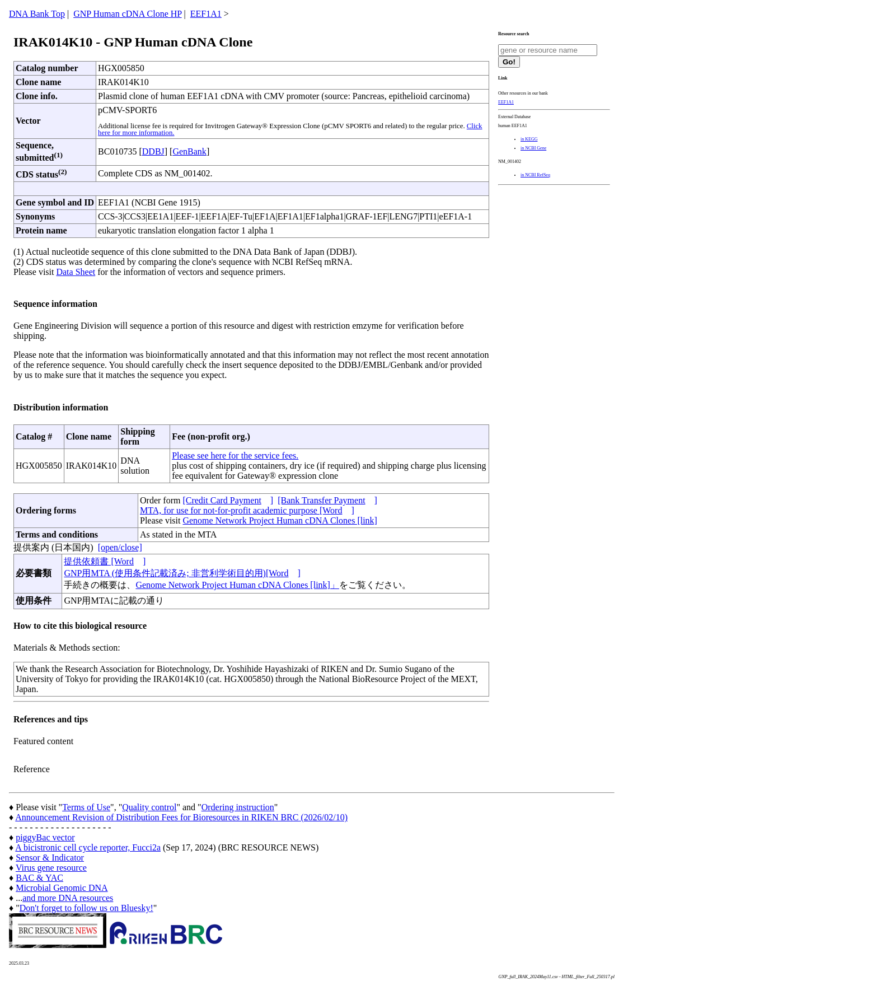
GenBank (189, 151)
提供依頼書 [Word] (105, 561)
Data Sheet (75, 272)
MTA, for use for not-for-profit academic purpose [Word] (247, 510)
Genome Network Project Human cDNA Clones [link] (279, 520)
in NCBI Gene (533, 148)
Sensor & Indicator (50, 857)
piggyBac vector (45, 837)
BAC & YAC (39, 877)
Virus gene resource (51, 867)
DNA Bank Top (37, 13)
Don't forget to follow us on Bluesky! (86, 908)
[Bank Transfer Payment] (327, 500)
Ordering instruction (237, 807)
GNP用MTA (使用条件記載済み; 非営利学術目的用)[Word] (182, 573)
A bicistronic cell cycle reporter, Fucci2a (88, 847)
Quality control (149, 807)
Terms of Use (86, 807)
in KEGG (529, 139)
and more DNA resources (67, 898)
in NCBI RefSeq (535, 174)
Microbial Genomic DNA (61, 888)
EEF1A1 (206, 13)
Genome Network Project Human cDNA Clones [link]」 (237, 585)
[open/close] (120, 547)
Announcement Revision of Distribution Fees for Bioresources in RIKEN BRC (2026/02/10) (181, 817)
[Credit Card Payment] (227, 500)
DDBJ (153, 151)
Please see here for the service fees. (235, 455)
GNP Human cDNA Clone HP (127, 13)
